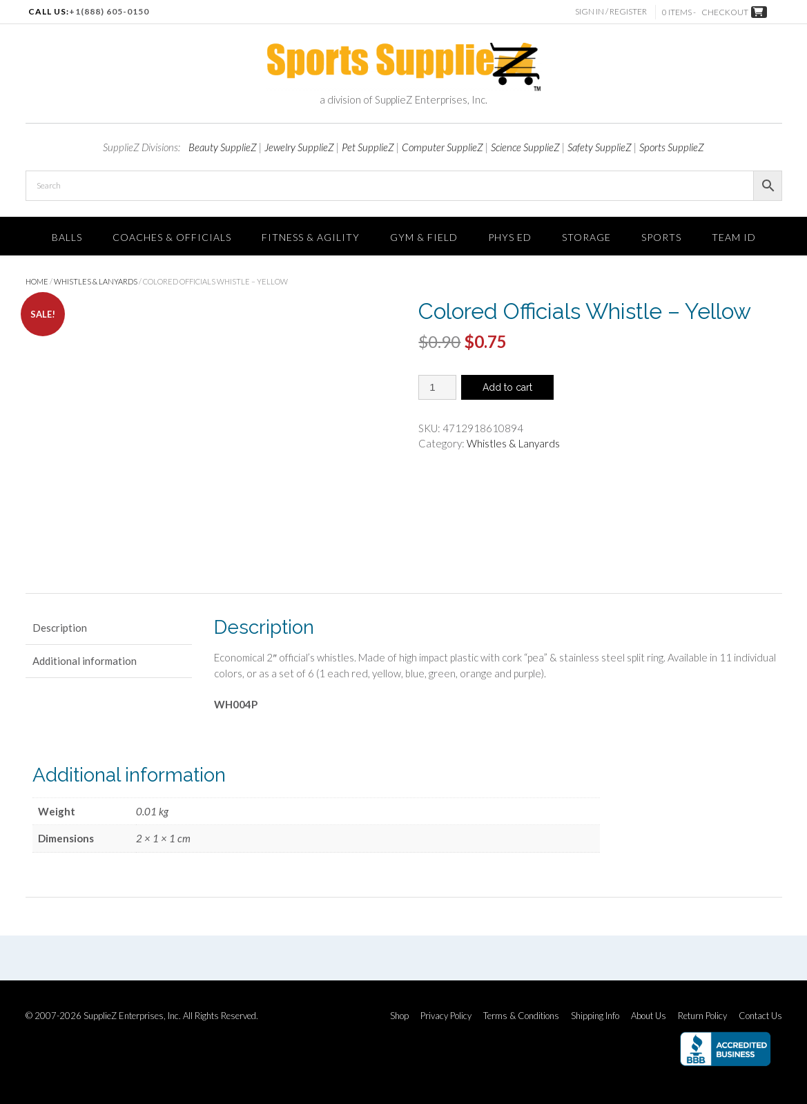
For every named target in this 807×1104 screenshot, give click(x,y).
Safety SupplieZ (599, 147)
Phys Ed (510, 237)
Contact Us (760, 1015)
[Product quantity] (437, 387)
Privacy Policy (445, 1015)
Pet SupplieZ (368, 147)
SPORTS (661, 237)
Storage (586, 237)
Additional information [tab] (84, 661)
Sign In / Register (613, 11)
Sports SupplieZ (671, 147)
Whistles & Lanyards (95, 281)
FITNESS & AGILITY (311, 237)
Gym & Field (424, 237)
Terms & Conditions (521, 1015)
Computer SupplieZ (442, 147)
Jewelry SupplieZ (299, 147)
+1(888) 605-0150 (109, 11)
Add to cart (507, 387)
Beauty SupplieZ (222, 147)
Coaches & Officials (172, 237)
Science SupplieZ (525, 147)
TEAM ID (734, 237)
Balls (67, 237)
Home (37, 281)
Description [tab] (59, 627)
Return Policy (702, 1015)
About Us (648, 1015)
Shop (399, 1015)
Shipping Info (595, 1015)
